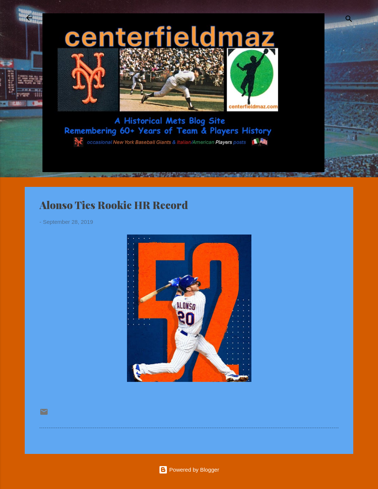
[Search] (348, 20)
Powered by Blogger (189, 469)
